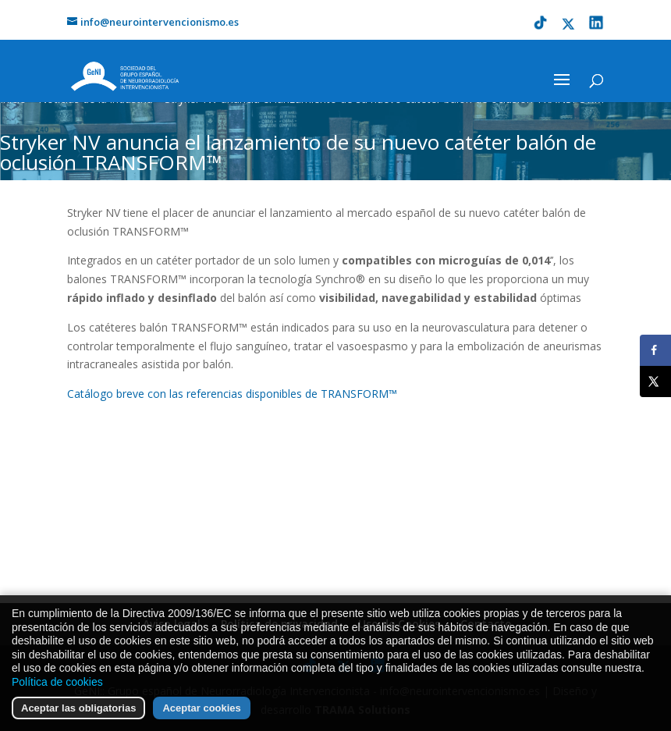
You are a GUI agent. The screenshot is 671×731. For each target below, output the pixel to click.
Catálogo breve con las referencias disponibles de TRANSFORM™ (232, 393)
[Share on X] (655, 381)
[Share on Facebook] (655, 350)
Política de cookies (57, 701)
